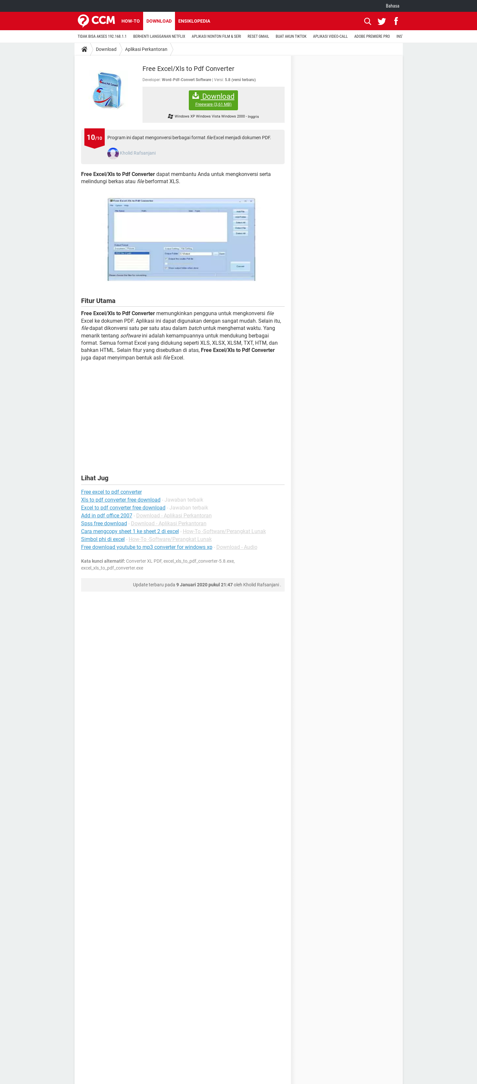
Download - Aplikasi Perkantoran (174, 515)
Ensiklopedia (194, 21)
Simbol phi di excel (103, 539)
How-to (130, 21)
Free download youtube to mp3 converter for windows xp (146, 547)
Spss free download (104, 523)
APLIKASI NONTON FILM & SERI (216, 36)
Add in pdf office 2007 (106, 515)
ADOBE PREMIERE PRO (372, 36)
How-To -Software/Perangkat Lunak (224, 531)
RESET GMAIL (258, 36)
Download (159, 21)
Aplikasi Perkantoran (146, 49)
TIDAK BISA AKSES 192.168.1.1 (102, 36)
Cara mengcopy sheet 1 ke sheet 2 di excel (130, 531)
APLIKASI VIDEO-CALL (330, 36)
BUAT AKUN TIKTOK (291, 36)
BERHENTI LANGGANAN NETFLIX (159, 36)
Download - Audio (236, 547)
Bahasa (393, 6)
